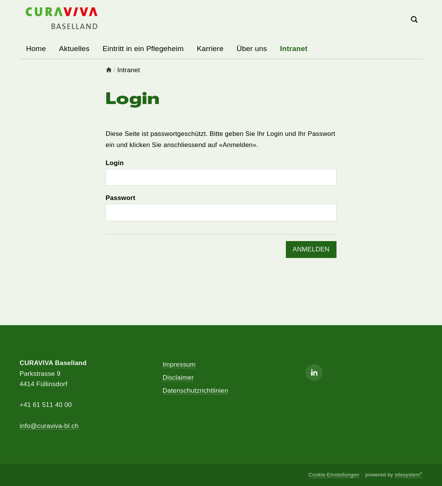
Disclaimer (178, 377)
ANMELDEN (311, 249)
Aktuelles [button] (74, 49)
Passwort (120, 198)
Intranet (294, 49)
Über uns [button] (252, 49)
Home (36, 49)
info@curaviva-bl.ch (49, 426)
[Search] (414, 20)
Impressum (179, 364)
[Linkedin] (313, 372)
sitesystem (408, 475)
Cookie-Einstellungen (334, 475)
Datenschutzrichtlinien (195, 390)
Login (115, 163)
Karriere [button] (210, 49)
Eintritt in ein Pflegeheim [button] (143, 49)
